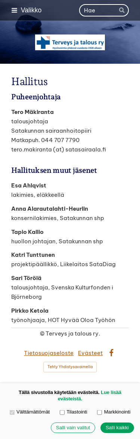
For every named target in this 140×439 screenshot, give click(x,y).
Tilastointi (73, 412)
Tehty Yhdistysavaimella (70, 366)
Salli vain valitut (73, 428)
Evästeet (90, 353)
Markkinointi (113, 412)
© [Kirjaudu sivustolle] (43, 333)
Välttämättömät (30, 412)
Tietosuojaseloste (49, 353)
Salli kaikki (117, 428)
